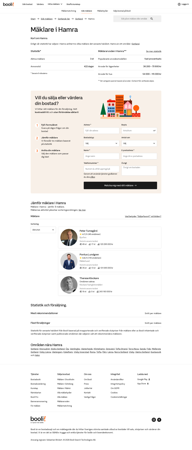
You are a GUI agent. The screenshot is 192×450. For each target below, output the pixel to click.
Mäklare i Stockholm (65, 379)
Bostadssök (36, 379)
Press (86, 384)
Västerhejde (87, 348)
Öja (67, 348)
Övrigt (124, 163)
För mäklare (35, 406)
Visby (131, 352)
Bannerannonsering (39, 401)
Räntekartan (36, 392)
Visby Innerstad (81, 352)
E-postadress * (127, 150)
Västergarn (57, 352)
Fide (149, 348)
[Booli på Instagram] (154, 420)
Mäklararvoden (63, 401)
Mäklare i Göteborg (65, 384)
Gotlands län (64, 18)
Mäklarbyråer (102, 11)
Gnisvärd (110, 348)
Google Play (143, 379)
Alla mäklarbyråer (64, 392)
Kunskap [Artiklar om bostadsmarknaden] (34, 388)
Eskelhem (68, 352)
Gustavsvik (156, 352)
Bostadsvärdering (38, 384)
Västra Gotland (142, 352)
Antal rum (125, 137)
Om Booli (88, 379)
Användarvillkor (117, 379)
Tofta (98, 352)
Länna (110, 352)
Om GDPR (115, 388)
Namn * (87, 150)
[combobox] (135, 19)
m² (154, 130)
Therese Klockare (89, 278)
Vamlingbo (75, 348)
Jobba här (88, 388)
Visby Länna (45, 352)
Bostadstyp (89, 137)
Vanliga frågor (90, 397)
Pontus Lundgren (89, 254)
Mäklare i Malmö (64, 388)
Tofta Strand (121, 348)
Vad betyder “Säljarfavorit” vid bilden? (143, 216)
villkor (92, 177)
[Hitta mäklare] (55, 4)
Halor (37, 355)
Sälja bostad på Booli (122, 11)
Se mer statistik (153, 51)
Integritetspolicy (118, 384)
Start (33, 18)
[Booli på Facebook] (159, 420)
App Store (143, 383)
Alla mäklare (62, 397)
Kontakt (87, 392)
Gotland (79, 18)
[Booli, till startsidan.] (8, 4)
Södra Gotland (58, 348)
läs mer (82, 210)
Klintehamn (99, 348)
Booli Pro (34, 397)
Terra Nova (133, 348)
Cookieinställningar (119, 397)
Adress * (87, 125)
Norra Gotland (121, 352)
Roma (92, 352)
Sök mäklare (86, 11)
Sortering (35, 224)
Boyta (124, 125)
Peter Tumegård (88, 231)
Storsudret (44, 348)
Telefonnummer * (91, 163)
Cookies (114, 392)
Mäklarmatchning (68, 11)
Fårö (104, 352)
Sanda (143, 348)
